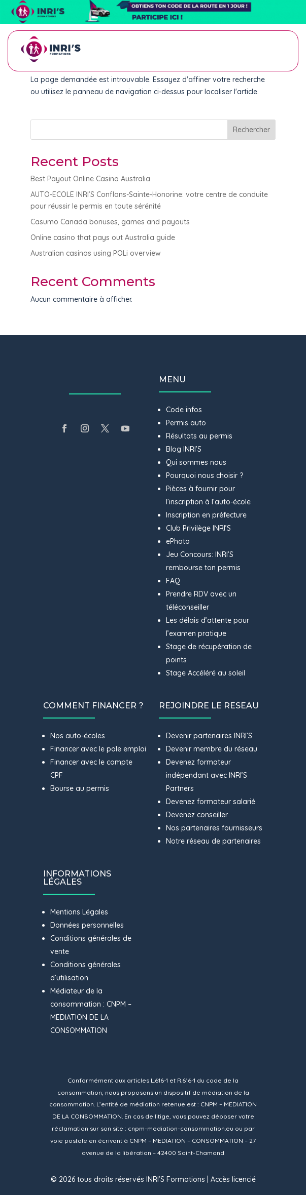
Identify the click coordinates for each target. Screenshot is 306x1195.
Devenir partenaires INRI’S (209, 735)
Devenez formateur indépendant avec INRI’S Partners (206, 775)
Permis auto (186, 422)
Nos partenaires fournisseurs (214, 827)
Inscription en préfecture (206, 515)
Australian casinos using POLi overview (95, 253)
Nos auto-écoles (77, 735)
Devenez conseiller (197, 814)
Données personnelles (87, 925)
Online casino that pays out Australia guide (102, 237)
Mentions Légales (79, 912)
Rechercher (251, 129)
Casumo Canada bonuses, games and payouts (110, 221)
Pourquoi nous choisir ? (205, 475)
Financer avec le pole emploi (98, 748)
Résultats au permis (199, 436)
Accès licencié (233, 1179)
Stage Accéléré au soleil (205, 673)
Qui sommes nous (196, 462)
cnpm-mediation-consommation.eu (180, 1128)
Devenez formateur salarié (210, 801)
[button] (153, 12)
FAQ (173, 580)
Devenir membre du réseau (211, 748)
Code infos (184, 409)
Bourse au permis (79, 788)
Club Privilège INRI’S (198, 528)
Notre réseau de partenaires (213, 841)
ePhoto (178, 541)
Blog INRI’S (183, 449)
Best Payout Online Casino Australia (90, 178)
